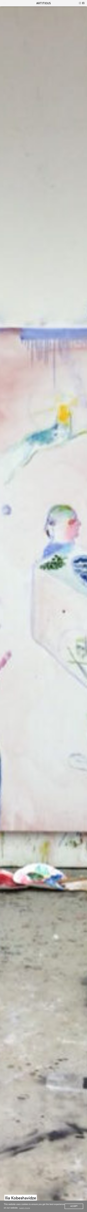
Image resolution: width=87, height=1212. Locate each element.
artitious (43, 3)
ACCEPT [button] (73, 1206)
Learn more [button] (24, 1207)
